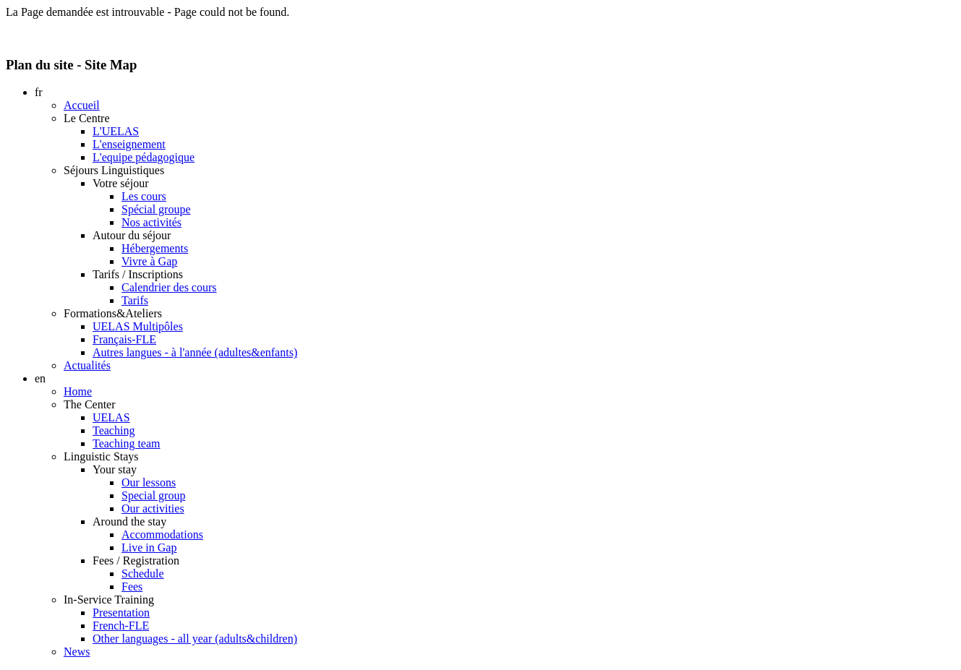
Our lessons (148, 482)
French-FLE (121, 625)
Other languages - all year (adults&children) (195, 638)
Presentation (121, 612)
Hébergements (154, 248)
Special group (153, 495)
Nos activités (151, 222)
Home (78, 391)
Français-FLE (124, 339)
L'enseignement (129, 144)
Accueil (82, 105)
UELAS (111, 417)
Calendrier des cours (169, 287)
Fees (131, 586)
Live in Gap (148, 547)
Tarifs (134, 300)
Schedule (142, 573)
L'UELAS (116, 131)
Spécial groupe (156, 209)
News (77, 651)
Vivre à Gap (149, 261)
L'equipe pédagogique (144, 157)
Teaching (113, 430)
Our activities (152, 508)
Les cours (143, 196)
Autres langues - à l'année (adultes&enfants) (195, 352)
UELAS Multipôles (138, 326)
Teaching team (127, 443)
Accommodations (162, 534)
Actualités (87, 365)
